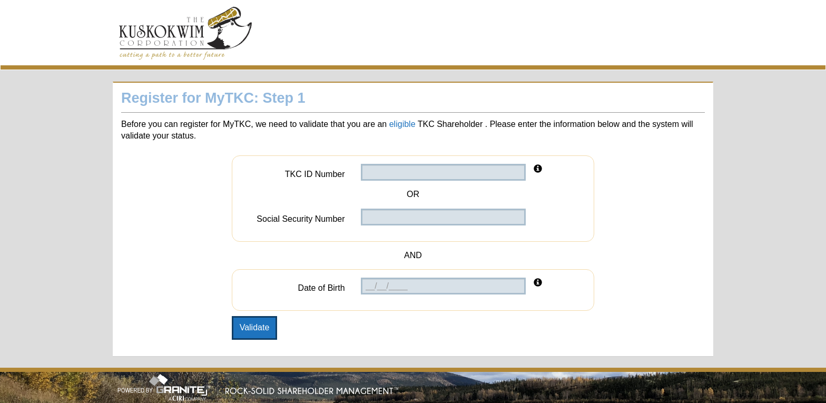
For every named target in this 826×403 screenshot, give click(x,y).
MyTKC (185, 35)
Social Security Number (301, 218)
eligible (402, 124)
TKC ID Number (315, 174)
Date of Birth (321, 287)
